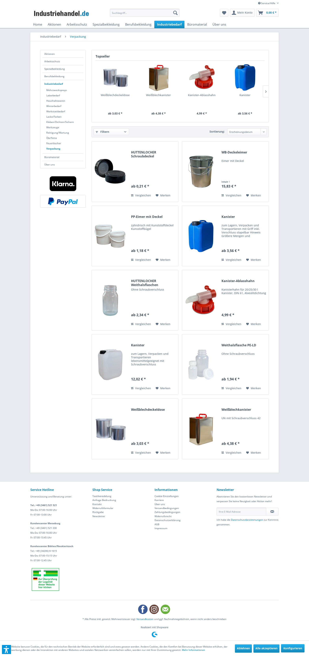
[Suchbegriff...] (145, 13)
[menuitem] (145, 13)
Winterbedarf (53, 106)
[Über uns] (219, 24)
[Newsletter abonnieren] (272, 512)
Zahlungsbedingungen (167, 512)
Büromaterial (51, 157)
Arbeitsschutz (52, 61)
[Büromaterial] (197, 24)
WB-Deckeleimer (234, 152)
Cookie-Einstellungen (166, 496)
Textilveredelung (101, 496)
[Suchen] (175, 13)
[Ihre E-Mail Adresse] (241, 512)
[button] (6, 649)
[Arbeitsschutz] (77, 24)
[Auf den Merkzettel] (163, 195)
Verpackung (53, 148)
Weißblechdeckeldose (115, 95)
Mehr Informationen (193, 650)
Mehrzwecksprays (56, 90)
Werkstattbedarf (55, 111)
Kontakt (97, 504)
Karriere (159, 500)
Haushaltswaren (55, 100)
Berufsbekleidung (54, 76)
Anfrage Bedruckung (104, 500)
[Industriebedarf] (169, 24)
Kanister (244, 95)
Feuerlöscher (53, 143)
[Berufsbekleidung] (138, 24)
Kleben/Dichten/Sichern (60, 122)
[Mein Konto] (242, 13)
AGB (156, 524)
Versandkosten (145, 619)
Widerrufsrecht (163, 516)
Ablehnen (243, 648)
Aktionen (49, 54)
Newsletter (98, 516)
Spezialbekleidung (54, 69)
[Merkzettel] (224, 13)
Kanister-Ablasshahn (202, 95)
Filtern (102, 132)
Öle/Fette (51, 138)
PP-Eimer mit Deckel (147, 217)
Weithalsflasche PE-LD (239, 345)
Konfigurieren (292, 648)
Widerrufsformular (102, 508)
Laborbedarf (53, 95)
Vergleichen (141, 195)
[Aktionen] (54, 24)
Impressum (160, 528)
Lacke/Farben (54, 116)
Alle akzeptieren (266, 648)
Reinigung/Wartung (57, 132)
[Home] (37, 24)
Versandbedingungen (166, 508)
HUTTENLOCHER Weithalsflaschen (144, 283)
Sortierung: (217, 131)
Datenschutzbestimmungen (247, 519)
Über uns (49, 164)
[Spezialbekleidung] (106, 24)
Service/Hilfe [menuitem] (267, 3)
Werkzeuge (52, 127)
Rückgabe (98, 512)
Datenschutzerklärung (167, 520)
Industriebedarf (53, 83)
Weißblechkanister (158, 95)
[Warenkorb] (267, 13)
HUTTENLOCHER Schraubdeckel (143, 154)
